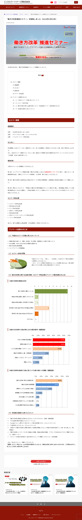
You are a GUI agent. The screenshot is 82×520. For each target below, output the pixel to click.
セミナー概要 (16, 82)
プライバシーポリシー (56, 514)
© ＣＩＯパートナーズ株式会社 (36, 517)
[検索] (76, 2)
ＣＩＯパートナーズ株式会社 (17, 1)
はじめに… (17, 88)
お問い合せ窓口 (41, 461)
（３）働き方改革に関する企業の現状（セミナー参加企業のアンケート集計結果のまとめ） (37, 106)
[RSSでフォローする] (44, 504)
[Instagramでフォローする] (37, 504)
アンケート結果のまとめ (20, 97)
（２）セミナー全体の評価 (21, 103)
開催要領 (17, 85)
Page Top (41, 510)
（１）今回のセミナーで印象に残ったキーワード (27, 100)
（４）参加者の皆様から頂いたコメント (25, 109)
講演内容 (17, 90)
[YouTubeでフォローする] (41, 504)
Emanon (51, 517)
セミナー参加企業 (19, 93)
